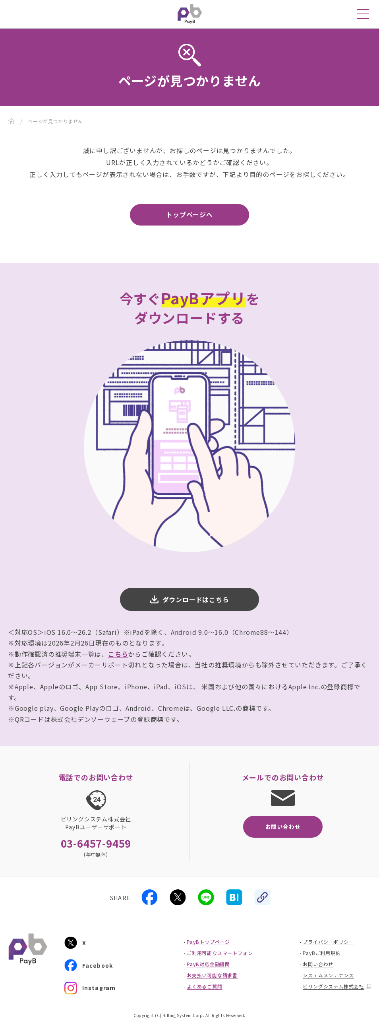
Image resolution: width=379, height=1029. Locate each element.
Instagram (90, 988)
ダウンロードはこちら (195, 599)
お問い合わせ (283, 827)
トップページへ (189, 214)
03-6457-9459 (96, 843)
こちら (118, 654)
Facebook (88, 965)
